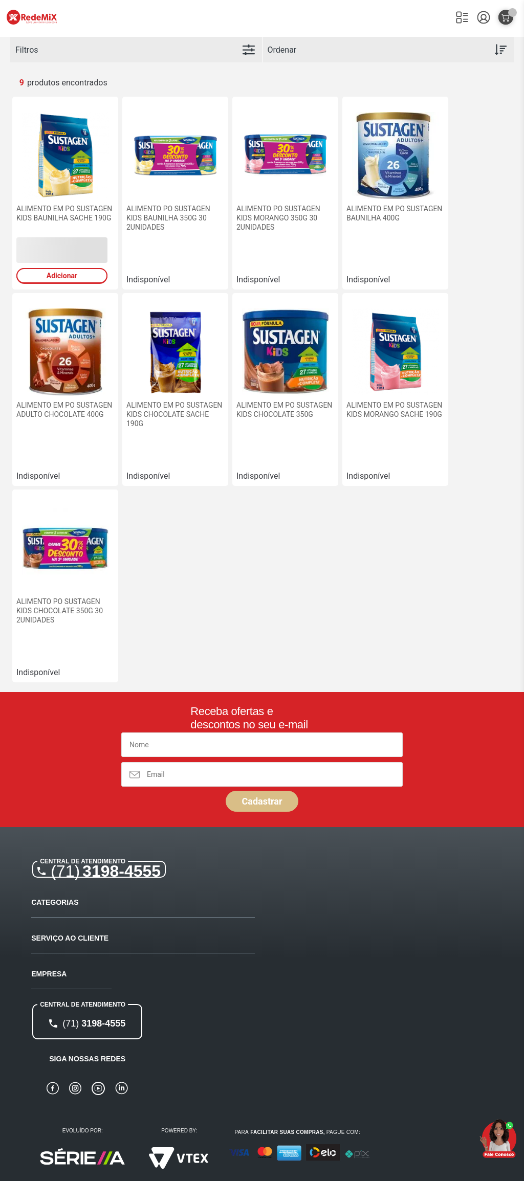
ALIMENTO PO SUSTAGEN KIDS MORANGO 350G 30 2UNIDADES (278, 218)
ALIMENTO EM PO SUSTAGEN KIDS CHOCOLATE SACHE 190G (174, 414)
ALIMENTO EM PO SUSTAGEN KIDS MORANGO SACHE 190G (394, 409)
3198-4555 (106, 871)
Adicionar (62, 276)
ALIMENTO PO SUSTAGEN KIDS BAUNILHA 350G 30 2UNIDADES (168, 218)
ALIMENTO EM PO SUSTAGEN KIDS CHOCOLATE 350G (284, 409)
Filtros (26, 50)
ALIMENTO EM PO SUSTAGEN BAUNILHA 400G (394, 213)
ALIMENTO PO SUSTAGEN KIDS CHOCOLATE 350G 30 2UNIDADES (59, 610)
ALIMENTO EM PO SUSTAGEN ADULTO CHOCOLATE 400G (64, 409)
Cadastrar (262, 801)
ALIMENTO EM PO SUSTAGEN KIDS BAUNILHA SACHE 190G (64, 213)
